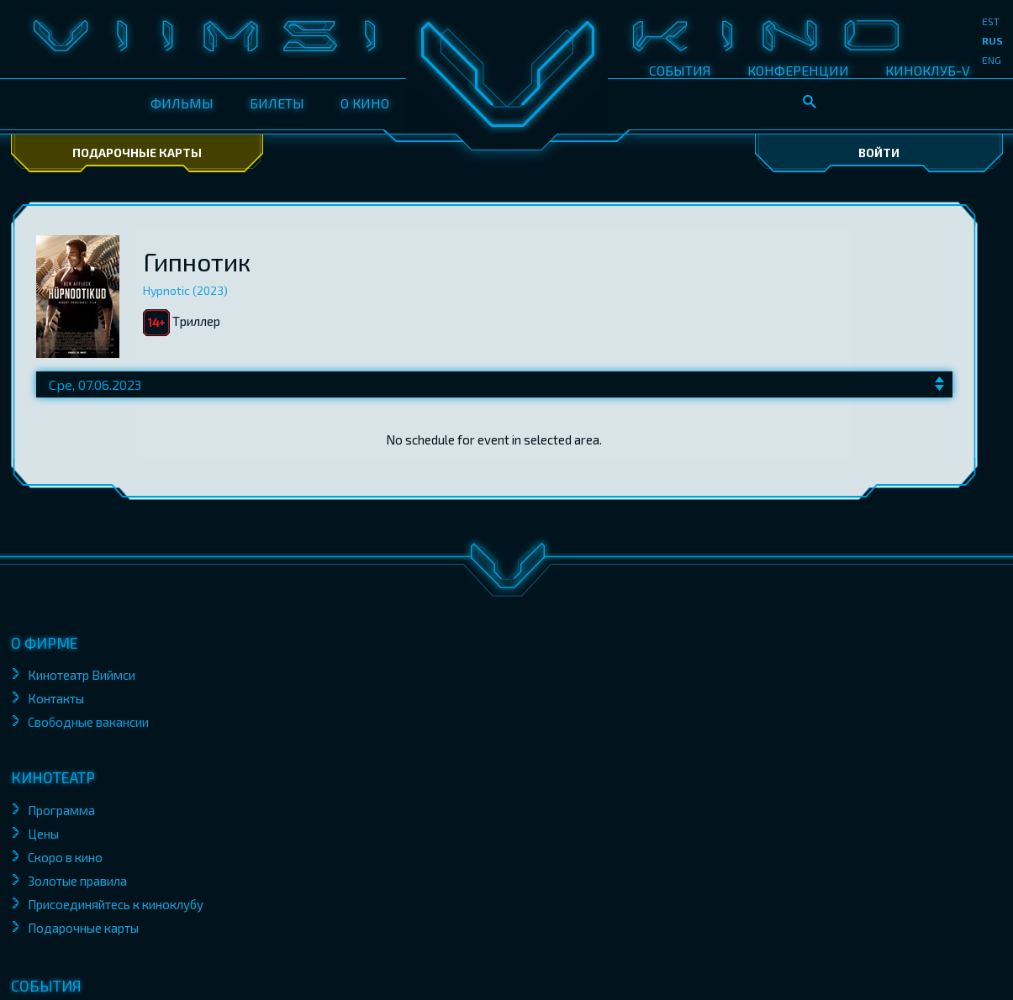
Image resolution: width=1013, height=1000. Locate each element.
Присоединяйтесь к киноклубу (115, 904)
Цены (43, 833)
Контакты (56, 698)
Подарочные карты (137, 152)
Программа (61, 810)
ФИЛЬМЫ (182, 103)
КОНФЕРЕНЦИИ (798, 70)
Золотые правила (78, 880)
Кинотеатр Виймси (81, 674)
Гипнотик (197, 261)
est (991, 21)
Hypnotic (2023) (185, 290)
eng (991, 60)
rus (992, 40)
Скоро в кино (65, 857)
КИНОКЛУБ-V (927, 70)
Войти (879, 152)
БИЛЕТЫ (277, 103)
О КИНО (364, 103)
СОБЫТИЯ (680, 70)
